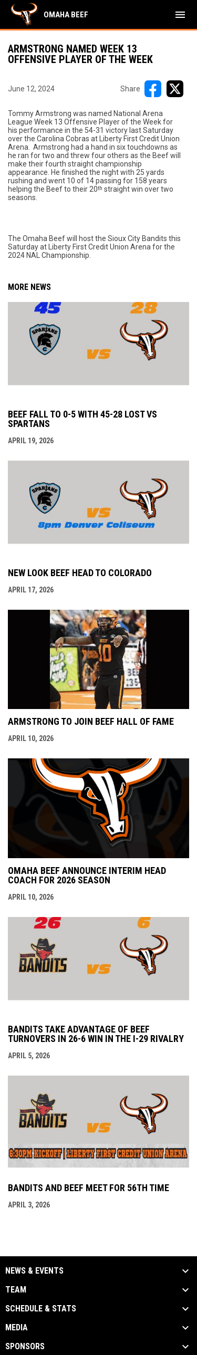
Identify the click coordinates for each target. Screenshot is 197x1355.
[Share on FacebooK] (152, 88)
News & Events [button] (34, 1271)
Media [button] (16, 1327)
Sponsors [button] (25, 1346)
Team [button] (15, 1290)
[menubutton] (180, 14)
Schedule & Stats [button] (40, 1309)
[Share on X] (175, 88)
